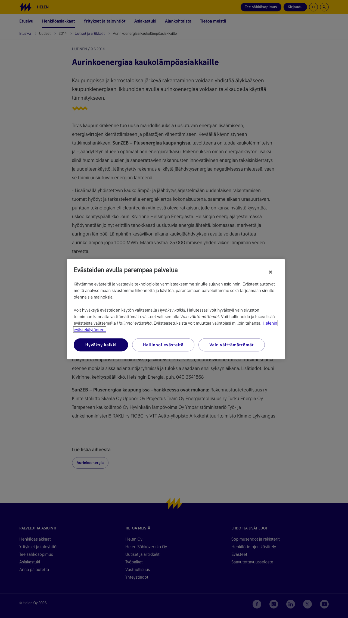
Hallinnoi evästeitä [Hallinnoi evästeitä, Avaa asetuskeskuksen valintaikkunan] (163, 344)
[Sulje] (270, 272)
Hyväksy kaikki (100, 344)
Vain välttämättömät (231, 344)
